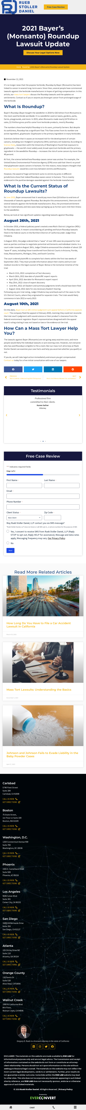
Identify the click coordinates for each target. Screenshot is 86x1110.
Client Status (13, 512)
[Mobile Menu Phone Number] (53, 1107)
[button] (13, 369)
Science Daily (9, 145)
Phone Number (15, 501)
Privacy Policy (66, 1089)
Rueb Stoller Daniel (29, 1089)
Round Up (26, 67)
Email (10, 490)
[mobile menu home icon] (10, 1107)
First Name (13, 480)
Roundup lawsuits (12, 168)
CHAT (32, 1107)
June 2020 (10, 197)
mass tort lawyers (22, 94)
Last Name (50, 480)
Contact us (9, 360)
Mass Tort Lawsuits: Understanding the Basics (39, 689)
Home (19, 67)
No (12, 543)
